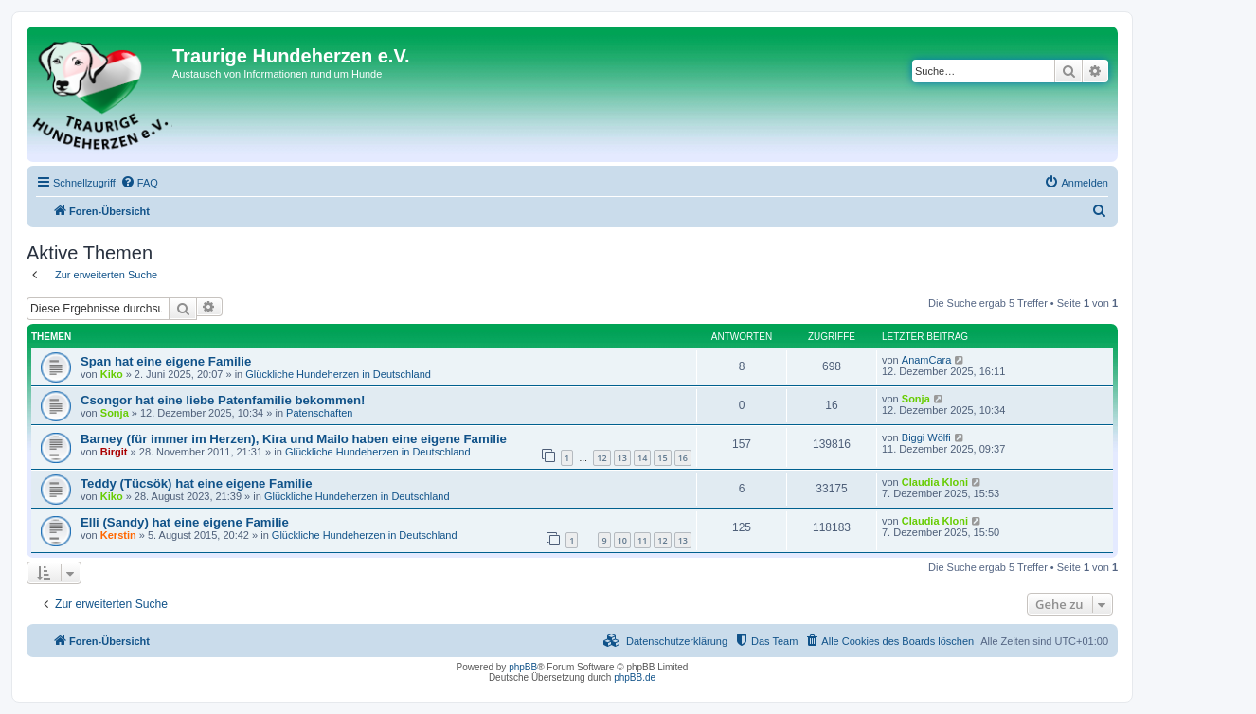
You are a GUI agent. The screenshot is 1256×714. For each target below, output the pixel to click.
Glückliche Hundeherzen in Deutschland (338, 374)
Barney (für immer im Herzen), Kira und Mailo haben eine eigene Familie (294, 439)
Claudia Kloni (935, 482)
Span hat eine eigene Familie (166, 361)
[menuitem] (139, 182)
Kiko (111, 374)
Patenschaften (319, 413)
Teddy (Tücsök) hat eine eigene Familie (197, 483)
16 (683, 458)
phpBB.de (634, 677)
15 (662, 458)
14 (642, 458)
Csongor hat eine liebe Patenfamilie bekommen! (223, 400)
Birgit (114, 451)
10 (622, 540)
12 (601, 458)
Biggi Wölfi (926, 437)
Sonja (114, 413)
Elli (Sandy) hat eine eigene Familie (185, 522)
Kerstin (118, 535)
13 (622, 458)
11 (642, 540)
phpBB (523, 667)
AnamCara (927, 360)
